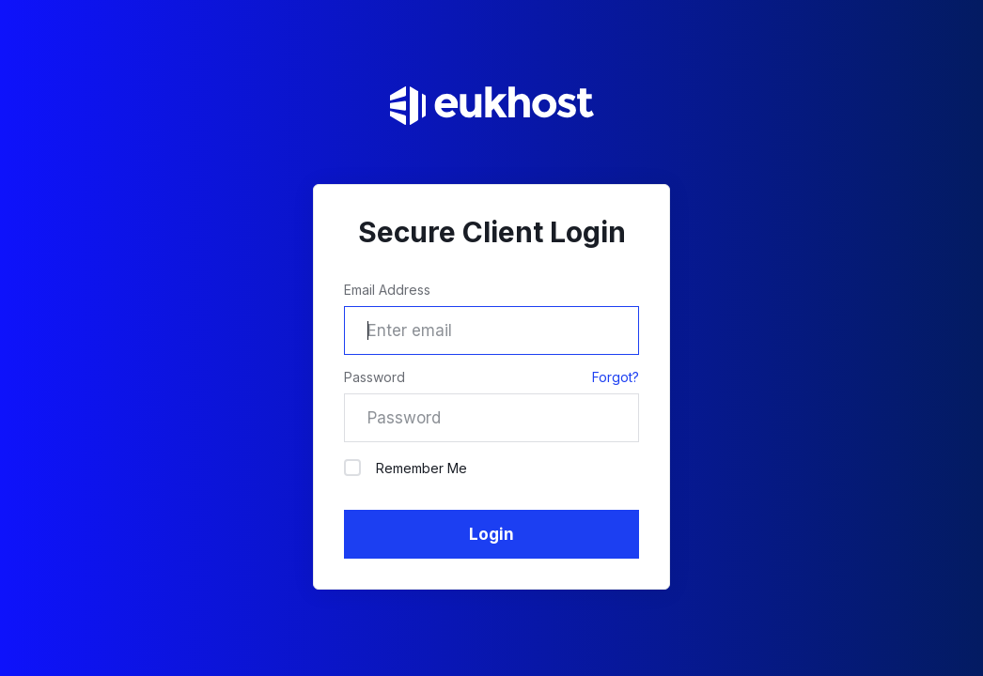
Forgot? (615, 377)
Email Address (387, 290)
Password (374, 377)
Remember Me (405, 467)
